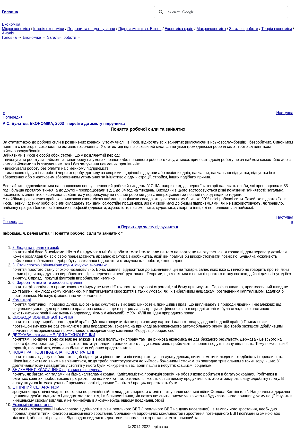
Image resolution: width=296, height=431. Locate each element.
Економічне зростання (32, 405)
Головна (9, 37)
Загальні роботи (243, 29)
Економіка (11, 24)
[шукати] (220, 12)
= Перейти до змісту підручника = (148, 227)
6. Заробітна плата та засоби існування (47, 282)
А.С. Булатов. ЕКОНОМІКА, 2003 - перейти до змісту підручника (64, 123)
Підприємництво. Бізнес (140, 29)
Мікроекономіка (16, 29)
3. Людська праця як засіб (35, 248)
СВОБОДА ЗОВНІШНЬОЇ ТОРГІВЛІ (44, 317)
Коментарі (21, 300)
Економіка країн (179, 29)
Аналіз (8, 33)
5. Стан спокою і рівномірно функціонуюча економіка (59, 265)
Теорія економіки (276, 29)
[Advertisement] (148, 74)
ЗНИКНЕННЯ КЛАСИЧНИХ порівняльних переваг (57, 370)
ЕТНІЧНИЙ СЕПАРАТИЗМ (36, 387)
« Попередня (13, 115)
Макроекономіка (211, 29)
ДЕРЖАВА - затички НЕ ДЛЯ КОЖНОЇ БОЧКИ (53, 335)
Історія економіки (48, 29)
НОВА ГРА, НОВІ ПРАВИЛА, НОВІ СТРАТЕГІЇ (53, 352)
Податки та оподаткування (91, 29)
